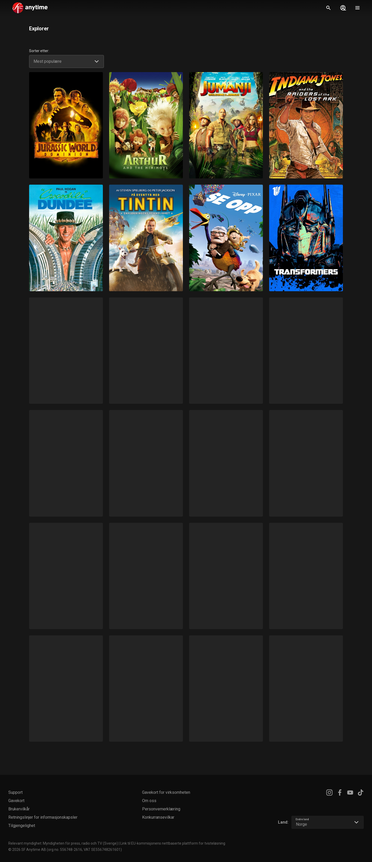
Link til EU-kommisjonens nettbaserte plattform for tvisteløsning (172, 843)
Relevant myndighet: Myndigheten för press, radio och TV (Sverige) (63, 843)
